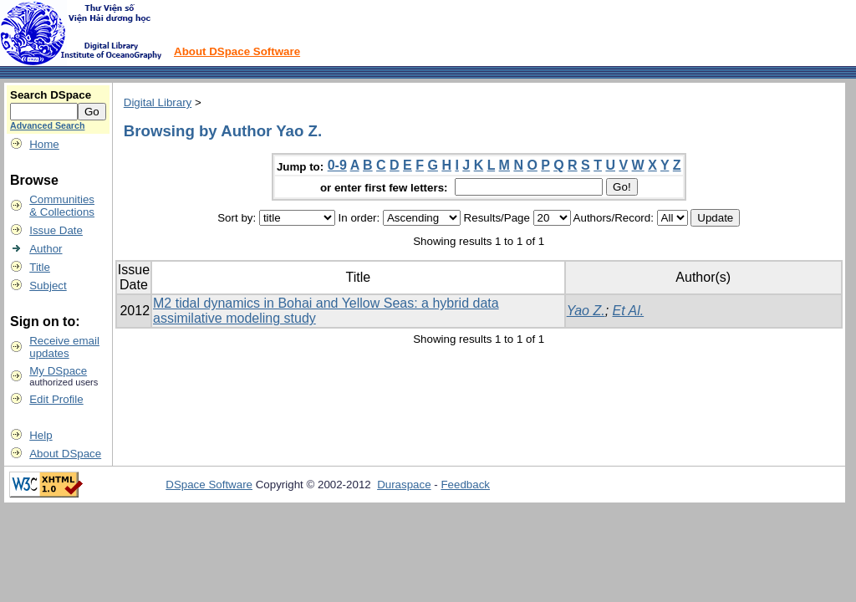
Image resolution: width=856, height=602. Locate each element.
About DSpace (65, 453)
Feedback (465, 484)
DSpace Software (209, 484)
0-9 (337, 165)
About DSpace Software (237, 51)
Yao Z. (586, 311)
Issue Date (56, 230)
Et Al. (629, 311)
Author (45, 248)
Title (39, 267)
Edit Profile (56, 399)
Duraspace (404, 484)
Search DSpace (50, 95)
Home (44, 144)
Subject (47, 285)
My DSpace (58, 371)
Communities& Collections (61, 205)
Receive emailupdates (64, 347)
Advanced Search (47, 125)
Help (40, 435)
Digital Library (157, 102)
